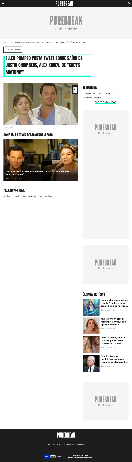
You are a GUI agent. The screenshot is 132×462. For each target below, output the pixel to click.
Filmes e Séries (44, 196)
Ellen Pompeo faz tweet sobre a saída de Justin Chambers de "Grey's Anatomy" (37, 173)
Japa (100, 93)
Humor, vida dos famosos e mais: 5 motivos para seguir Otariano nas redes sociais (114, 304)
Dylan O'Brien (90, 93)
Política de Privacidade (56, 444)
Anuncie (81, 444)
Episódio (16, 196)
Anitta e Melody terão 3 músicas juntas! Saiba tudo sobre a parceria (113, 340)
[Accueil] (66, 3)
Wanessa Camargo (92, 97)
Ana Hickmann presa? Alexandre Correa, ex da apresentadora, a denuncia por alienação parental (113, 324)
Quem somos (72, 444)
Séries (7, 196)
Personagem (29, 196)
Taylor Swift (111, 93)
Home (5, 42)
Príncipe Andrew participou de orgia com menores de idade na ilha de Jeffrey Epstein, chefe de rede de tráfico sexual (114, 362)
